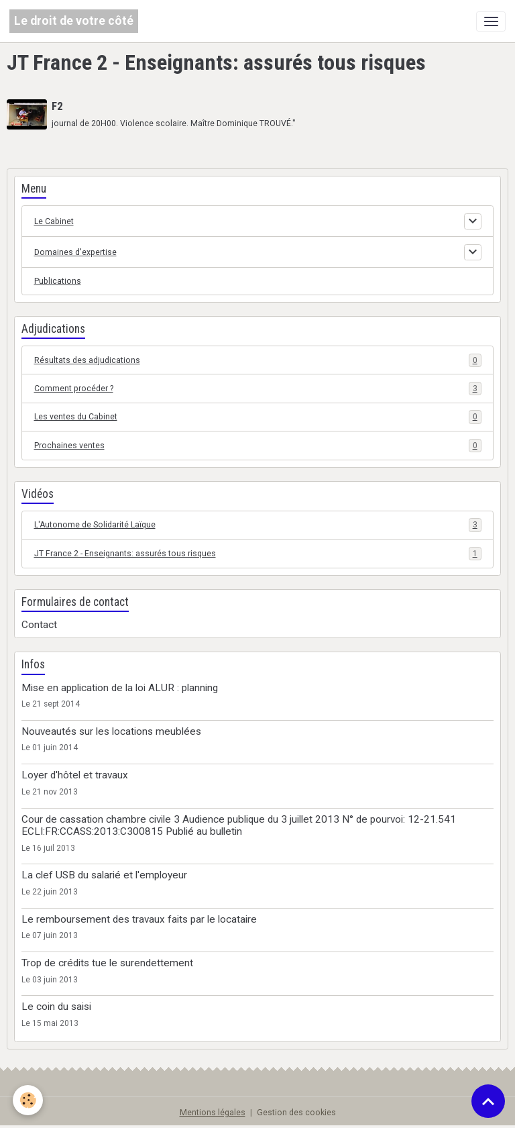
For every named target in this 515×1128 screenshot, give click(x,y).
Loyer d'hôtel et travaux (74, 775)
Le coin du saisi (56, 1007)
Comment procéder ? (257, 388)
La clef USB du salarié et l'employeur (104, 875)
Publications (57, 281)
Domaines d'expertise (75, 252)
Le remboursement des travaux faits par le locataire (139, 919)
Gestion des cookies (296, 1112)
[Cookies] (28, 1100)
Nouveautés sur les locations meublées (111, 731)
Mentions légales (212, 1112)
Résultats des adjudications (257, 360)
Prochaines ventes (257, 445)
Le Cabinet (54, 221)
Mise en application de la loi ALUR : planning (119, 688)
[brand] (73, 21)
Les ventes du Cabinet (257, 416)
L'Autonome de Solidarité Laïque (257, 524)
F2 (57, 106)
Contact (39, 625)
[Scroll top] (488, 1101)
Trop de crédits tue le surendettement (107, 963)
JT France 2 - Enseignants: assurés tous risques (257, 553)
